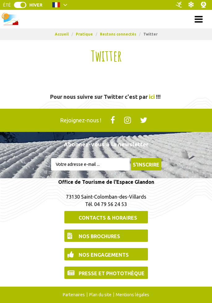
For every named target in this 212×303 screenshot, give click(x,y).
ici (152, 97)
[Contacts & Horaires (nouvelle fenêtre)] (106, 217)
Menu (106, 19)
